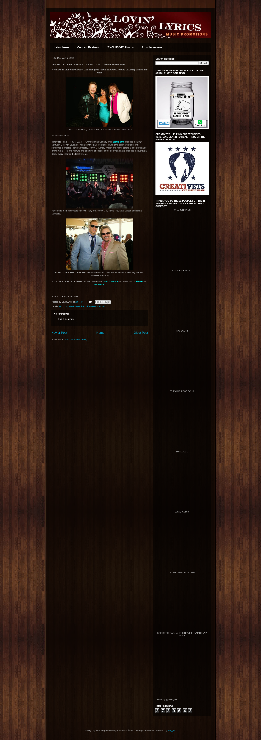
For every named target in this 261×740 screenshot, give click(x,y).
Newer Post (59, 332)
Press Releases (88, 306)
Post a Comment (66, 319)
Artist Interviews (152, 47)
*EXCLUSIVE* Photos (120, 47)
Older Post (141, 332)
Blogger (171, 730)
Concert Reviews (88, 47)
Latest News (61, 47)
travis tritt (101, 306)
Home (100, 332)
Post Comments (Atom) (76, 339)
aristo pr (63, 306)
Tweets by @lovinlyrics (166, 699)
